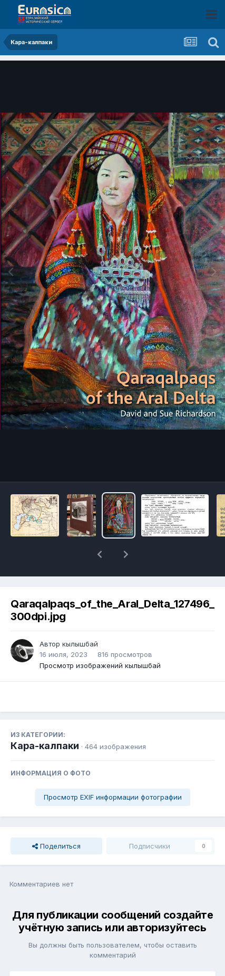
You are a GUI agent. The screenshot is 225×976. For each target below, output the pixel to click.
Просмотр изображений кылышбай (100, 638)
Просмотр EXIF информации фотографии (113, 769)
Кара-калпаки (45, 718)
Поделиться (56, 818)
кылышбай (80, 616)
